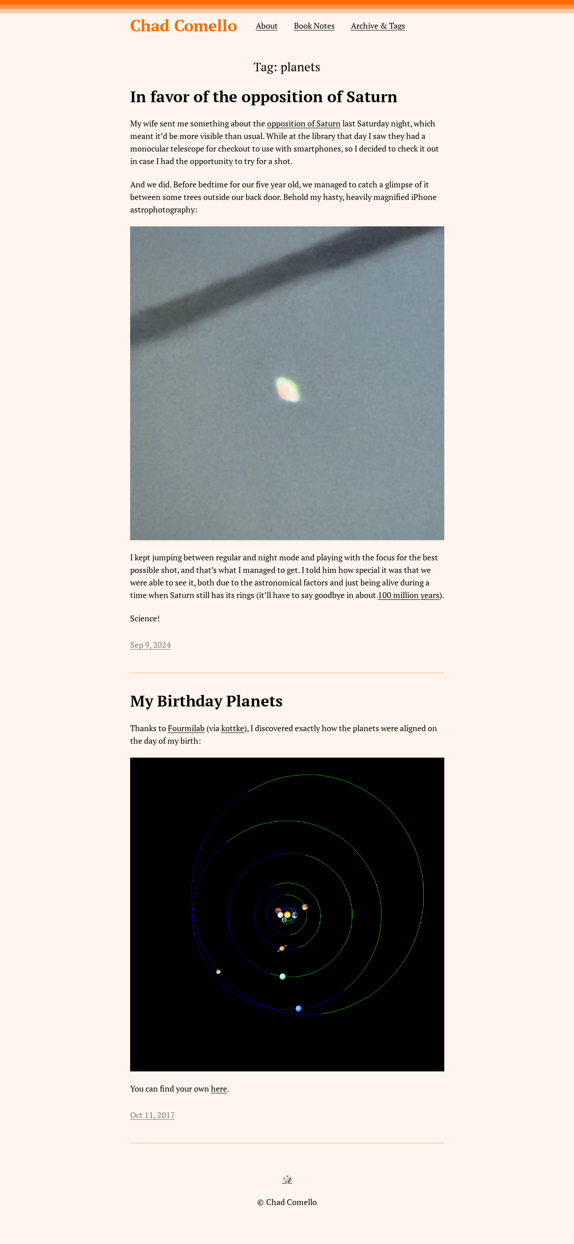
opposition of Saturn (304, 123)
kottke (232, 728)
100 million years (408, 594)
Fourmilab (186, 728)
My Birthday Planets (206, 701)
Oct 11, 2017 (152, 1115)
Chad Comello (183, 25)
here (219, 1088)
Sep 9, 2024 (150, 644)
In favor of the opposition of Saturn (264, 97)
